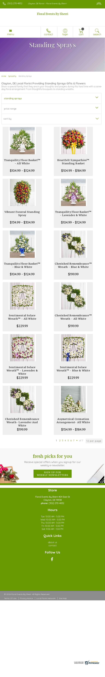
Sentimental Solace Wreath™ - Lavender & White (22, 370)
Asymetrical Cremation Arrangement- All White (73, 420)
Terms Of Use (10, 598)
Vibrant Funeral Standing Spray (22, 213)
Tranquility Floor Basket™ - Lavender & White (73, 213)
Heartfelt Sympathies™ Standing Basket (73, 162)
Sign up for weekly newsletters (52, 473)
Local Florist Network (46, 598)
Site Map (63, 598)
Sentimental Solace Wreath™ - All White (22, 317)
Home (3, 76)
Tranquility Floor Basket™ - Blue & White (22, 265)
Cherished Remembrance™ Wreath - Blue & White (73, 265)
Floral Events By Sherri (52, 14)
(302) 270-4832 (14, 3)
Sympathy (12, 76)
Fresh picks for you (52, 460)
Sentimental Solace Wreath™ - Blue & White (73, 369)
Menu (10, 34)
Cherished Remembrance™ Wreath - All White (73, 317)
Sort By (7, 118)
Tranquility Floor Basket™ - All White (22, 162)
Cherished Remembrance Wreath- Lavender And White (22, 422)
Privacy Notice (26, 598)
